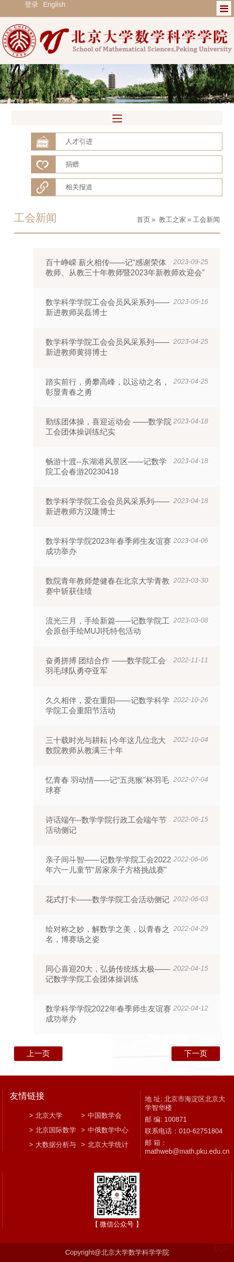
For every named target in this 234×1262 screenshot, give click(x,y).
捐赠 (72, 164)
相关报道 (79, 187)
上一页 (38, 1053)
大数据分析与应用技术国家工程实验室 (52, 1145)
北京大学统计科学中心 (104, 1145)
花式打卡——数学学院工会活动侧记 (108, 899)
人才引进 (79, 141)
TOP (221, 1243)
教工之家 (172, 219)
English (54, 4)
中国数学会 (101, 1115)
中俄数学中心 (104, 1130)
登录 (31, 4)
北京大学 (45, 1115)
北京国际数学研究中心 (52, 1131)
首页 (143, 219)
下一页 (195, 1053)
